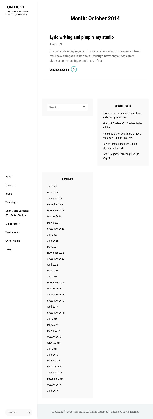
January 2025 (54, 198)
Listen (7, 184)
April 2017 (52, 306)
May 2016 (52, 324)
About (7, 175)
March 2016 (53, 330)
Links (7, 251)
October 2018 (54, 288)
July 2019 (52, 276)
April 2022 (52, 264)
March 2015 (53, 360)
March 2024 (53, 222)
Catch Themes (131, 411)
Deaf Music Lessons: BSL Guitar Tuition (15, 213)
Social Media (11, 242)
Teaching (9, 202)
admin (55, 44)
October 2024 (54, 216)
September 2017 (55, 300)
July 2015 (52, 348)
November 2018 (55, 282)
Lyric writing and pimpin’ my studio (83, 37)
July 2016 (52, 318)
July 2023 (52, 234)
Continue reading (63, 69)
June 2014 (52, 390)
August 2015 (54, 342)
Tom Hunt (14, 7)
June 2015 (52, 354)
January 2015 (54, 372)
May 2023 (52, 246)
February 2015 (54, 366)
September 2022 (55, 258)
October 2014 (54, 384)
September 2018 (55, 294)
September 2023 (55, 228)
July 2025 (52, 186)
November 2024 (55, 210)
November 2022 (55, 252)
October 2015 (54, 336)
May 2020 (52, 270)
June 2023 (52, 240)
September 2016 (55, 312)
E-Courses (10, 224)
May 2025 (52, 192)
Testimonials (11, 233)
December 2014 (55, 378)
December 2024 (55, 204)
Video (7, 193)
